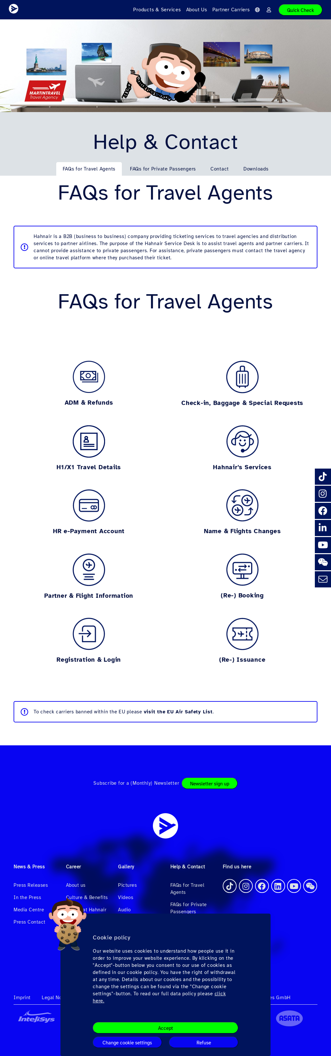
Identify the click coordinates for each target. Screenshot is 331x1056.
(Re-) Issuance (242, 660)
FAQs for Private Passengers (163, 169)
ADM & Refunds (89, 403)
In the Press (27, 897)
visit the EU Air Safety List (178, 712)
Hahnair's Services (242, 467)
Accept (165, 1028)
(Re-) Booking (242, 595)
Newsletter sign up (209, 784)
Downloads (256, 169)
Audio (124, 910)
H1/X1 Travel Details (89, 467)
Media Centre (29, 910)
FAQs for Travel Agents (89, 169)
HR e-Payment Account (88, 531)
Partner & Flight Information (88, 596)
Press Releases (31, 885)
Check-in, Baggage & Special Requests (242, 403)
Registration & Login (89, 660)
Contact (219, 169)
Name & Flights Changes (242, 531)
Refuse (204, 1043)
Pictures (127, 885)
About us (76, 885)
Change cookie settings (127, 1043)
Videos (125, 897)
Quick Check (300, 10)
